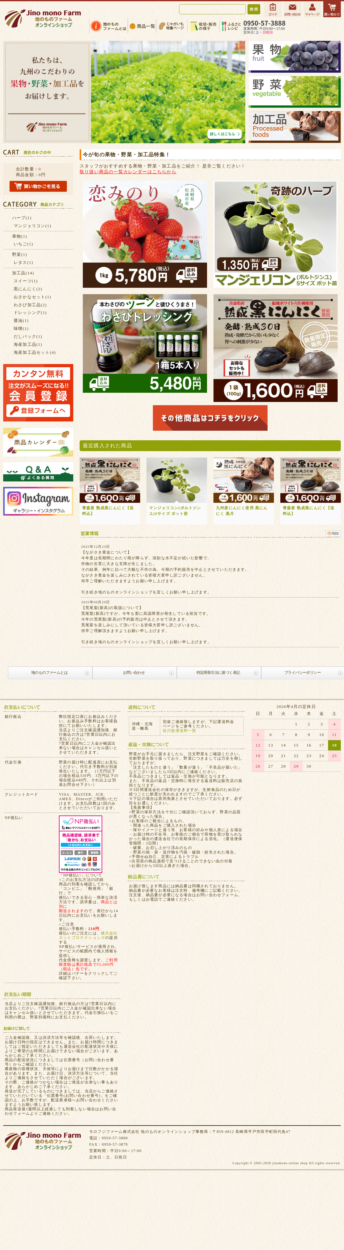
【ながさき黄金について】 (106, 552)
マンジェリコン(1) (32, 225)
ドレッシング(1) (30, 312)
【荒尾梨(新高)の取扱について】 (112, 608)
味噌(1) (21, 328)
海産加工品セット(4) (35, 352)
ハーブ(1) (22, 217)
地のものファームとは (49, 672)
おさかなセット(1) (32, 296)
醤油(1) (21, 320)
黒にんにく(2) (28, 288)
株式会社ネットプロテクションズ (88, 935)
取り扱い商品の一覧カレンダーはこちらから (128, 171)
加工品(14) (23, 273)
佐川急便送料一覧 (180, 730)
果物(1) (19, 236)
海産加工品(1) (28, 344)
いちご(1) (23, 244)
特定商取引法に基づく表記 (218, 672)
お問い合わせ (134, 672)
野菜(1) (19, 254)
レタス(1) (23, 262)
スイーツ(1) (26, 281)
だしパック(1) (28, 336)
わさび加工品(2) (30, 304)
